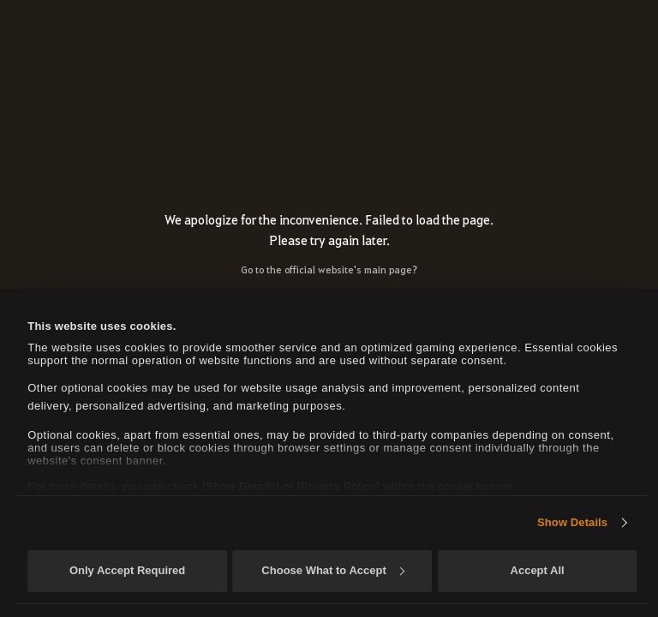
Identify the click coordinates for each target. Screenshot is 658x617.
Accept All (538, 570)
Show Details (572, 522)
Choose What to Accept (332, 570)
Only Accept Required (127, 570)
